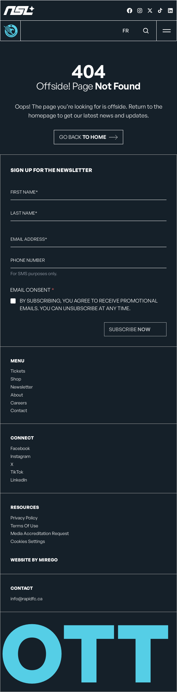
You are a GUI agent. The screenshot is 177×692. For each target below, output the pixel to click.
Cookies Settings (28, 541)
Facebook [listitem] (20, 448)
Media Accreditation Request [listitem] (40, 533)
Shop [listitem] (16, 379)
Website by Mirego (34, 559)
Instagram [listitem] (21, 456)
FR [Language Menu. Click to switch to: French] (126, 30)
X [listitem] (12, 464)
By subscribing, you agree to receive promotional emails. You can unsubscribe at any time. (89, 304)
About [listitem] (17, 394)
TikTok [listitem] (17, 471)
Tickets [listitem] (18, 371)
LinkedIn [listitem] (19, 479)
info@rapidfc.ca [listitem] (26, 598)
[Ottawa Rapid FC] (19, 10)
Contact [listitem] (19, 410)
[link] (129, 10)
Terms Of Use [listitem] (24, 525)
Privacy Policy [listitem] (24, 517)
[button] (88, 137)
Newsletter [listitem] (22, 386)
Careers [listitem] (19, 402)
